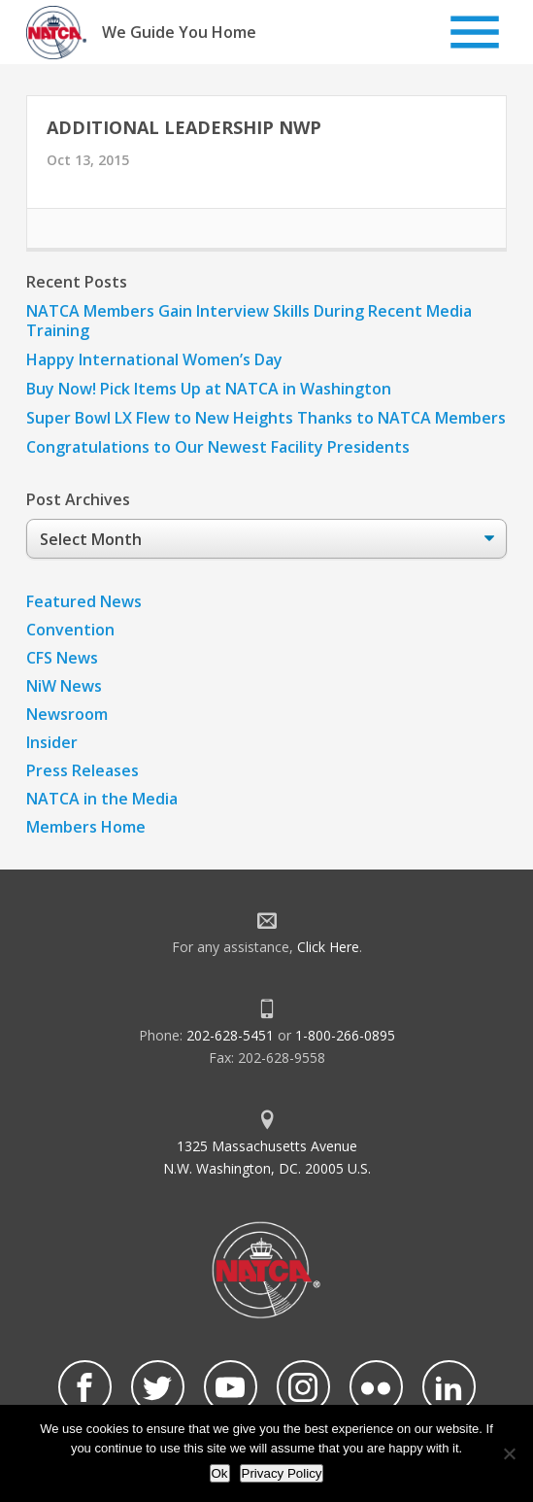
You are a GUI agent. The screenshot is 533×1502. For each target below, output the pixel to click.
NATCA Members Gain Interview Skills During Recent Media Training (249, 320)
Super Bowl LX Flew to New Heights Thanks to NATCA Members (266, 417)
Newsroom (67, 714)
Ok (220, 1473)
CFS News (62, 657)
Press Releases (82, 770)
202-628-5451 (230, 1035)
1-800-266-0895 (345, 1035)
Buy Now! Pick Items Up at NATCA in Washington (208, 388)
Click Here (328, 947)
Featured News (84, 601)
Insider (52, 742)
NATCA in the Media (102, 798)
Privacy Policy (282, 1473)
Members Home (86, 826)
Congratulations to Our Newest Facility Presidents (218, 447)
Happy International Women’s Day (154, 359)
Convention (70, 629)
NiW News (64, 686)
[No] (508, 1453)
